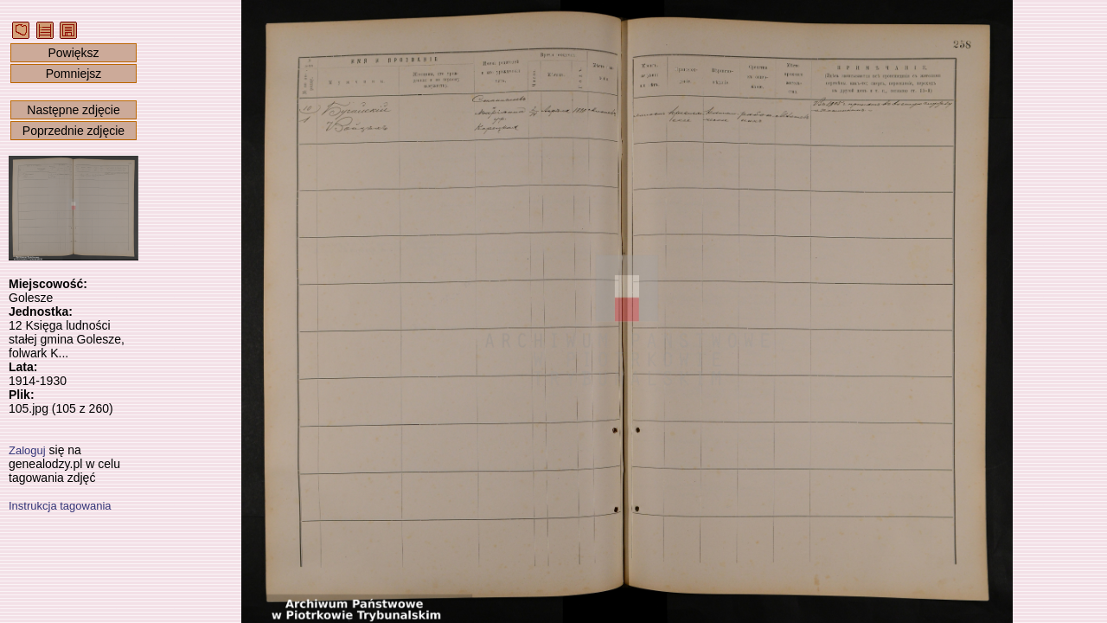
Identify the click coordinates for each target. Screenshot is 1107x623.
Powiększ (73, 53)
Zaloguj (27, 450)
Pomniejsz (74, 73)
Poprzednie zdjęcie (73, 131)
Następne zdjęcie (73, 110)
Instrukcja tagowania (60, 505)
